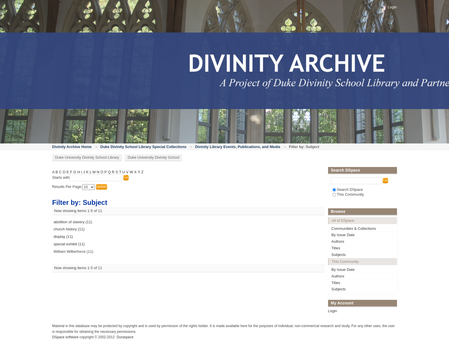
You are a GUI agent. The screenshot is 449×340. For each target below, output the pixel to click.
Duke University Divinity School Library (87, 157)
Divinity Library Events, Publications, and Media (237, 147)
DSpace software (65, 337)
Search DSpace (347, 189)
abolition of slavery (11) (73, 222)
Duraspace (125, 337)
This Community (348, 194)
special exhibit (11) (69, 244)
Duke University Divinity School (153, 157)
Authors (338, 241)
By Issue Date (343, 235)
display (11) (63, 236)
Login (392, 7)
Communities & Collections (354, 228)
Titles (336, 248)
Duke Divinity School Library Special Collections (143, 147)
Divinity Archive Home (72, 147)
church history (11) (69, 229)
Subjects (339, 254)
